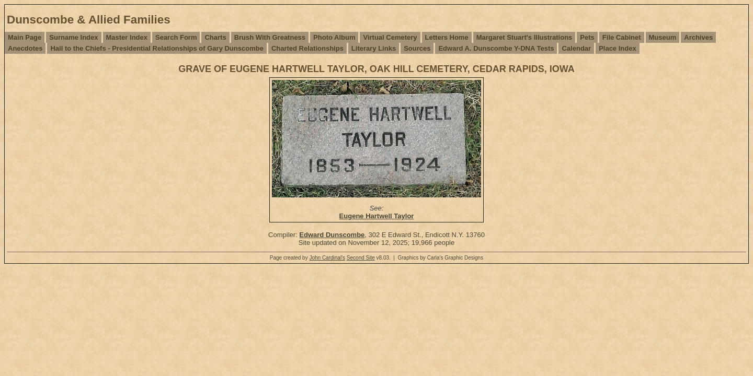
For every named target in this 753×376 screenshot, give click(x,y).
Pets (587, 37)
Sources (417, 48)
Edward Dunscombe (331, 235)
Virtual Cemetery (390, 37)
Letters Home (447, 37)
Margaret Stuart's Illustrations (524, 37)
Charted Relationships (307, 48)
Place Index (617, 48)
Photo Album (334, 37)
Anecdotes (25, 48)
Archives (698, 37)
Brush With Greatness (269, 37)
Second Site (361, 258)
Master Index (126, 37)
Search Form (176, 37)
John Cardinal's (327, 258)
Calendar (576, 48)
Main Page (24, 37)
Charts (215, 37)
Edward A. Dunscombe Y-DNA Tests (496, 48)
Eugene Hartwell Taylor (376, 216)
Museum (663, 37)
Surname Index (73, 37)
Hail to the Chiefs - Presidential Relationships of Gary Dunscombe (156, 48)
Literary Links (373, 48)
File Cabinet (621, 37)
